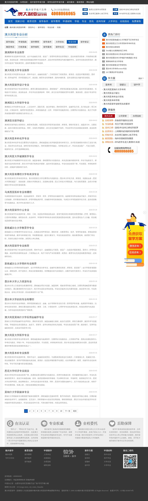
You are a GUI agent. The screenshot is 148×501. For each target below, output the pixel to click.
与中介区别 (9, 458)
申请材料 (67, 21)
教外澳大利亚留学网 (26, 11)
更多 (140, 78)
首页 (10, 21)
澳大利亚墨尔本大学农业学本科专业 (120, 54)
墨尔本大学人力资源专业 (18, 281)
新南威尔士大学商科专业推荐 (21, 263)
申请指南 (22, 42)
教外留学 (9, 451)
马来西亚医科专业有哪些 (18, 192)
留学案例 (47, 47)
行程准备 (22, 47)
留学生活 (60, 47)
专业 (84, 21)
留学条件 (43, 21)
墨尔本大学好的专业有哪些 (19, 299)
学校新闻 (72, 47)
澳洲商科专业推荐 (14, 52)
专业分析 (50, 27)
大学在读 (107, 462)
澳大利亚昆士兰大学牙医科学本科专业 (120, 43)
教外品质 (108, 116)
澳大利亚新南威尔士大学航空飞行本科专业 (122, 40)
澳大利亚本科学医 (111, 100)
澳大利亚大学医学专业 (17, 335)
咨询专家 (101, 21)
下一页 (67, 411)
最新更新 (80, 2)
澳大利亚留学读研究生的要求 (116, 104)
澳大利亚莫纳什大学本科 (114, 89)
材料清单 (47, 465)
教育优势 (31, 21)
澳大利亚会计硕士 (111, 93)
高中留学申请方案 (37, 2)
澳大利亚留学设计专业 (17, 84)
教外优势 (8, 454)
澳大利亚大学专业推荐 (17, 70)
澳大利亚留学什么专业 (17, 210)
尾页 (75, 411)
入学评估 (112, 21)
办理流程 (24, 2)
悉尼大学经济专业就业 (17, 371)
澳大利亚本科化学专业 (17, 138)
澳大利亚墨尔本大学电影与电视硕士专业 (121, 58)
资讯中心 (31, 27)
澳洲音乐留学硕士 (14, 120)
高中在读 (107, 454)
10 (61, 411)
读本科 (108, 84)
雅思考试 (10, 47)
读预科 (87, 462)
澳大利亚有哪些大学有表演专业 (22, 174)
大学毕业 (107, 465)
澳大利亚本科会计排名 (113, 97)
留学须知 (10, 42)
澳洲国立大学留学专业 (17, 102)
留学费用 (55, 21)
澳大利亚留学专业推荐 (17, 245)
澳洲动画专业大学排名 (114, 61)
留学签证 (85, 42)
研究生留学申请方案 (55, 2)
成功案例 (70, 2)
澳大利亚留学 (10, 491)
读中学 (137, 84)
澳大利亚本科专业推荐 (17, 353)
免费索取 (136, 21)
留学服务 (28, 462)
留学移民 (35, 47)
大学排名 (60, 42)
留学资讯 (41, 27)
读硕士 (123, 84)
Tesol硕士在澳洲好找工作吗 (116, 51)
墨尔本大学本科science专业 (116, 69)
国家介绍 (20, 21)
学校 (77, 21)
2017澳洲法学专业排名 (114, 72)
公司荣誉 (123, 116)
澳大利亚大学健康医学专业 (19, 156)
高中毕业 (107, 458)
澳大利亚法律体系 (113, 47)
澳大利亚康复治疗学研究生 (116, 65)
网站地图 (90, 2)
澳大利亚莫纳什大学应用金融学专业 (24, 317)
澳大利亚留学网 (11, 2)
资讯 (91, 21)
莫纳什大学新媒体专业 (17, 392)
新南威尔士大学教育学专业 (19, 227)
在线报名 (124, 21)
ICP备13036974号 (127, 491)
